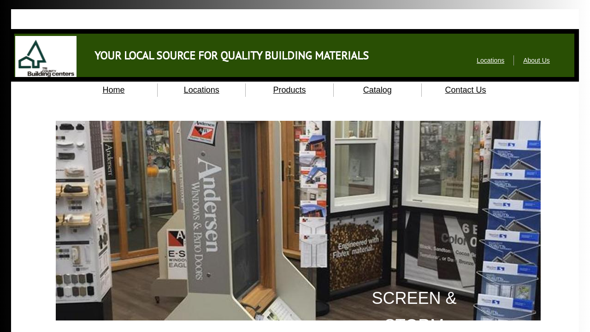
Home (113, 90)
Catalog (377, 90)
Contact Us (465, 90)
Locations (201, 90)
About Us (536, 60)
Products (289, 90)
